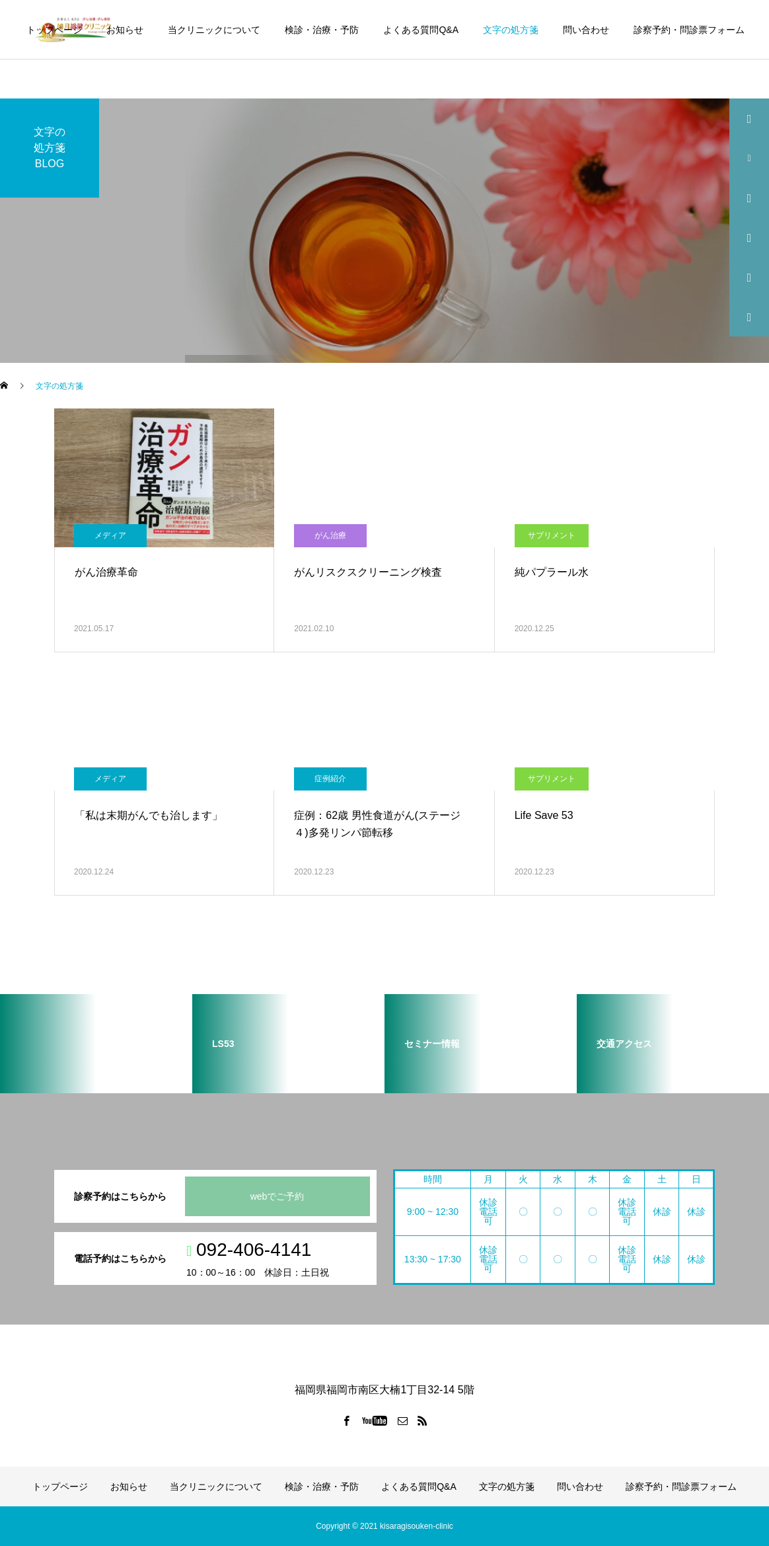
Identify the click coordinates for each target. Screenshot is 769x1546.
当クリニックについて (214, 29)
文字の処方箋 (510, 29)
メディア (110, 535)
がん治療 (330, 535)
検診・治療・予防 (322, 29)
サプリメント (551, 535)
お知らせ (124, 29)
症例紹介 (330, 778)
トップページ (54, 29)
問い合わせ (586, 29)
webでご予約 (277, 1196)
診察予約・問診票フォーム (689, 29)
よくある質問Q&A (420, 29)
